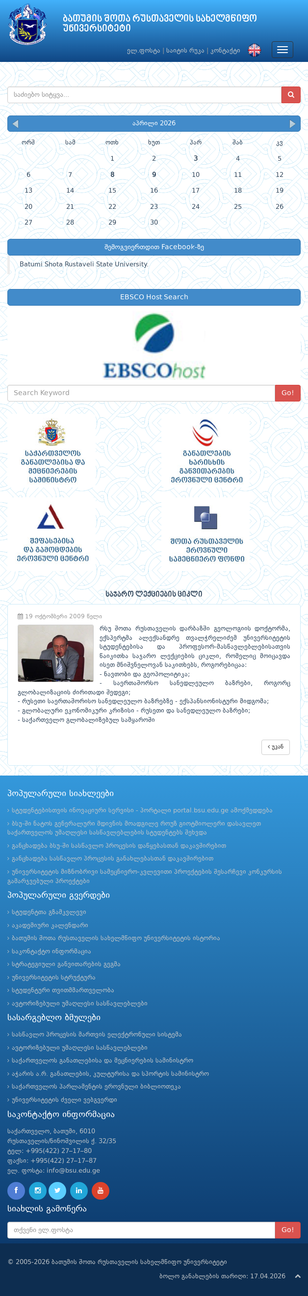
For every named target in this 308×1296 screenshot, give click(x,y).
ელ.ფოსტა (143, 51)
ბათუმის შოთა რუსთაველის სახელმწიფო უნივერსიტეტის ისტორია (116, 938)
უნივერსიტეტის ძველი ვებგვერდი (64, 1100)
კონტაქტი (225, 51)
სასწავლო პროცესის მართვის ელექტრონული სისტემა (97, 1035)
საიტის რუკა (185, 51)
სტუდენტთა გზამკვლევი (49, 912)
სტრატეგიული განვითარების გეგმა (66, 964)
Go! (288, 393)
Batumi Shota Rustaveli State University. (84, 264)
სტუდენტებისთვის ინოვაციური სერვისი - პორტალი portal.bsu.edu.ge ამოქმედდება (142, 810)
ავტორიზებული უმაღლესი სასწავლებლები (80, 1004)
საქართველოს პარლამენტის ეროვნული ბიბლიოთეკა (96, 1087)
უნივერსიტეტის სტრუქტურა (54, 978)
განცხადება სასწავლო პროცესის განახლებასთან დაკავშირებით (112, 859)
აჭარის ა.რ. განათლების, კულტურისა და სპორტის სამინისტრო (110, 1074)
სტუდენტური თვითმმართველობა (63, 990)
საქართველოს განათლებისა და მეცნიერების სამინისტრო (102, 1061)
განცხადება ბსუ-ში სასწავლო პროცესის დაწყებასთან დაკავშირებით (119, 846)
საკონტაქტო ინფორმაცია (51, 952)
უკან (275, 747)
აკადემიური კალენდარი (50, 925)
